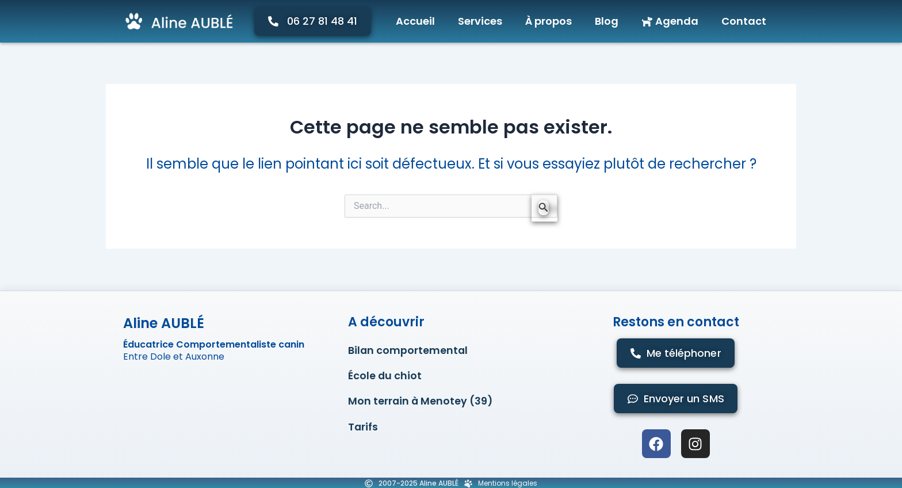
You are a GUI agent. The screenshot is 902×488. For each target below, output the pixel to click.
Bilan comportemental (408, 351)
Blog (606, 21)
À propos (548, 21)
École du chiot (385, 377)
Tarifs (363, 430)
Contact (743, 21)
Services (480, 21)
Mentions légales (507, 482)
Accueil (415, 21)
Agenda (669, 21)
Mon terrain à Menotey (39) (421, 403)
